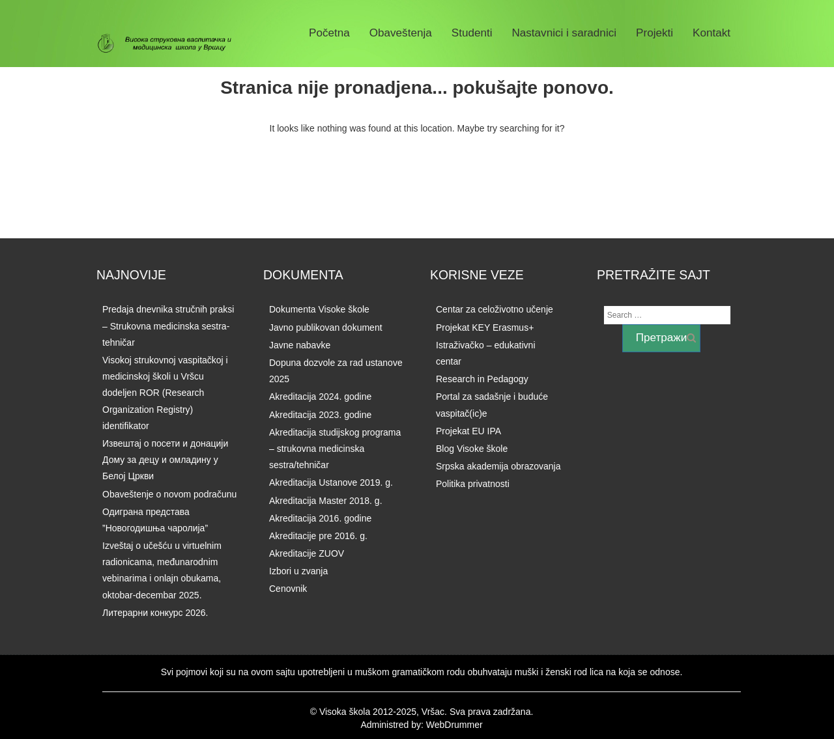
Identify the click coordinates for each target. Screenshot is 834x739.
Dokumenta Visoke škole (319, 309)
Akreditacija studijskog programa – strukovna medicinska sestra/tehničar (335, 448)
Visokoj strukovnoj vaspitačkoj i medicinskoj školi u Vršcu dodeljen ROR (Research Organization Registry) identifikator (165, 393)
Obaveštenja (400, 33)
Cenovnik (288, 588)
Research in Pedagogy (482, 379)
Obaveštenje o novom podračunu (169, 494)
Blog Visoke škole (472, 448)
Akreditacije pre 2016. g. (318, 536)
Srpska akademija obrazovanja (498, 466)
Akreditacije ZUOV (306, 553)
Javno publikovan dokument (325, 327)
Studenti (472, 33)
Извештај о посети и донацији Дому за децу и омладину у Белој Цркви (165, 459)
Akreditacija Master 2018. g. (325, 500)
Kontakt (711, 33)
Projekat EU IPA (468, 431)
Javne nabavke (299, 345)
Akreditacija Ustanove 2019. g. (331, 482)
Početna (329, 33)
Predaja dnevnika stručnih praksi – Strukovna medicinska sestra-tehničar (168, 325)
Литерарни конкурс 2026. (155, 612)
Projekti (654, 33)
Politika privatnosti (473, 484)
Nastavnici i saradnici (563, 33)
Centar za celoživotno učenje (494, 309)
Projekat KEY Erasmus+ (485, 327)
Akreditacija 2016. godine (320, 518)
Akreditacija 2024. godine (320, 396)
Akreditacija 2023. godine (320, 415)
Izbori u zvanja (298, 571)
